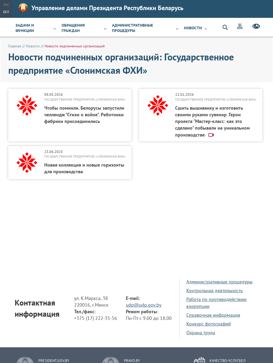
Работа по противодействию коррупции (216, 302)
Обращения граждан (73, 28)
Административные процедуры (132, 28)
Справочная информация (213, 315)
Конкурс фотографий (208, 324)
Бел (6, 12)
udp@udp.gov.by (143, 305)
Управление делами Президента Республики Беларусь (100, 8)
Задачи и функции (24, 28)
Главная (14, 46)
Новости (193, 28)
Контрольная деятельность (214, 290)
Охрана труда (200, 332)
